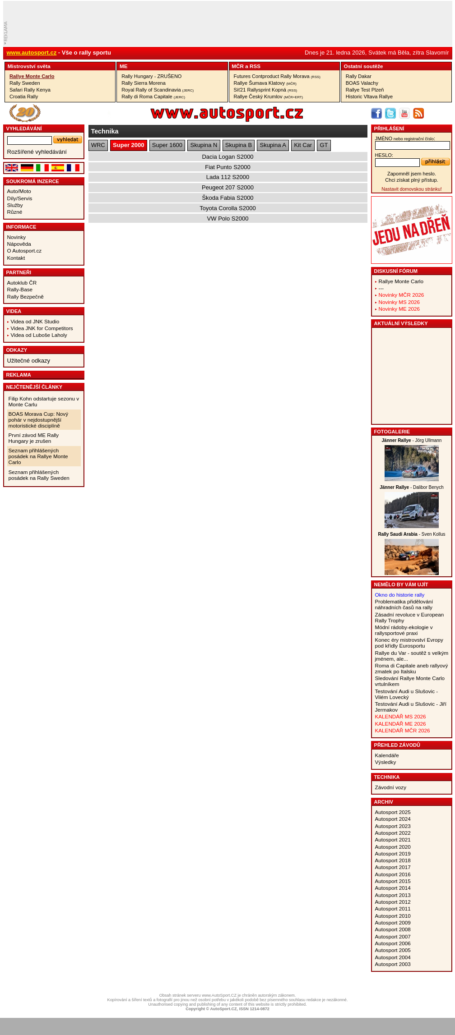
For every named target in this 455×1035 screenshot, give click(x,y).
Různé (15, 212)
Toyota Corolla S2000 (227, 208)
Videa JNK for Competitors (42, 328)
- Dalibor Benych (412, 487)
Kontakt (16, 258)
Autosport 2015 (393, 881)
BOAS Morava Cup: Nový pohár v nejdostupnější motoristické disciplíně (39, 419)
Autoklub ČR (22, 282)
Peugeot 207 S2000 (228, 187)
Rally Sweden (24, 83)
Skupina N (203, 145)
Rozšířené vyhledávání (37, 151)
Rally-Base (20, 289)
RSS (255, 66)
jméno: (405, 138)
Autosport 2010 (393, 916)
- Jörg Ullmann (412, 440)
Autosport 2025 (393, 812)
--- (381, 288)
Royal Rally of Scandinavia (157, 89)
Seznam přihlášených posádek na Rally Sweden (39, 475)
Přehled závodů (397, 745)
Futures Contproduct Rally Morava (277, 76)
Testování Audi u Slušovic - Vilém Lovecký (406, 694)
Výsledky (385, 762)
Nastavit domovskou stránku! (411, 189)
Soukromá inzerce (32, 181)
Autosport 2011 (393, 908)
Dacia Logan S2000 (227, 156)
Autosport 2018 (393, 860)
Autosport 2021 (393, 839)
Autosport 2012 (393, 902)
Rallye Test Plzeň (365, 89)
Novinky (16, 237)
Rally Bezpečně (25, 296)
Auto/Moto (19, 191)
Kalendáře (387, 755)
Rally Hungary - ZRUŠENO (151, 76)
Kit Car (303, 145)
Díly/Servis (19, 198)
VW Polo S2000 (228, 218)
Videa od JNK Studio (35, 321)
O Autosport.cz (24, 250)
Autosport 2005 (393, 950)
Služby (15, 205)
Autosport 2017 (393, 867)
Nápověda (19, 244)
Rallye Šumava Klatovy (265, 83)
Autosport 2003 (393, 964)
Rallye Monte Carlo (31, 76)
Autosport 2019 (393, 853)
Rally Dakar (358, 76)
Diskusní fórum (396, 271)
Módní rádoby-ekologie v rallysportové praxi (404, 630)
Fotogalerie (392, 431)
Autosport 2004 (393, 957)
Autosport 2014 (393, 888)
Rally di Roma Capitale (153, 96)
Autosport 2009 (393, 922)
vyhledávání (24, 128)
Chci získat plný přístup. (411, 180)
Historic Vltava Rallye (369, 96)
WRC (98, 145)
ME (124, 66)
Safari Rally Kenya (30, 89)
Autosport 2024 (393, 819)
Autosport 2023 (393, 826)
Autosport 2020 (393, 847)
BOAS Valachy (362, 83)
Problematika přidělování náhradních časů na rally (404, 604)
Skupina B (238, 145)
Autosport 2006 (393, 943)
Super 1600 (167, 145)
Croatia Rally (23, 96)
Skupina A (273, 145)
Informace (21, 227)
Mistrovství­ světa (29, 66)
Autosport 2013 (393, 895)
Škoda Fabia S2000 (227, 197)
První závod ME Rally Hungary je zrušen (34, 438)
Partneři (19, 272)
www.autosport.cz (32, 52)
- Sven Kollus (411, 534)
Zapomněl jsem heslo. (411, 173)
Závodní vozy (391, 787)
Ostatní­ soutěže (363, 66)
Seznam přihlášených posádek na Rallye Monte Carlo (38, 456)
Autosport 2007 (393, 936)
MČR (238, 66)
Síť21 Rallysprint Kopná (265, 89)
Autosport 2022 (393, 833)
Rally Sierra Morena (143, 83)
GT (324, 145)
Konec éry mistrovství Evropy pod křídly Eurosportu (409, 643)
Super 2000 (128, 145)
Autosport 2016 (393, 874)
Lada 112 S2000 (227, 177)
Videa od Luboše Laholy (39, 335)
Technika (387, 777)
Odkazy (17, 350)
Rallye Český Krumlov (268, 96)
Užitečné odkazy (28, 360)
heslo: (384, 155)
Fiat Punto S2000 (227, 167)
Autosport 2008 (393, 929)
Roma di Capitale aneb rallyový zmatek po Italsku (411, 668)
